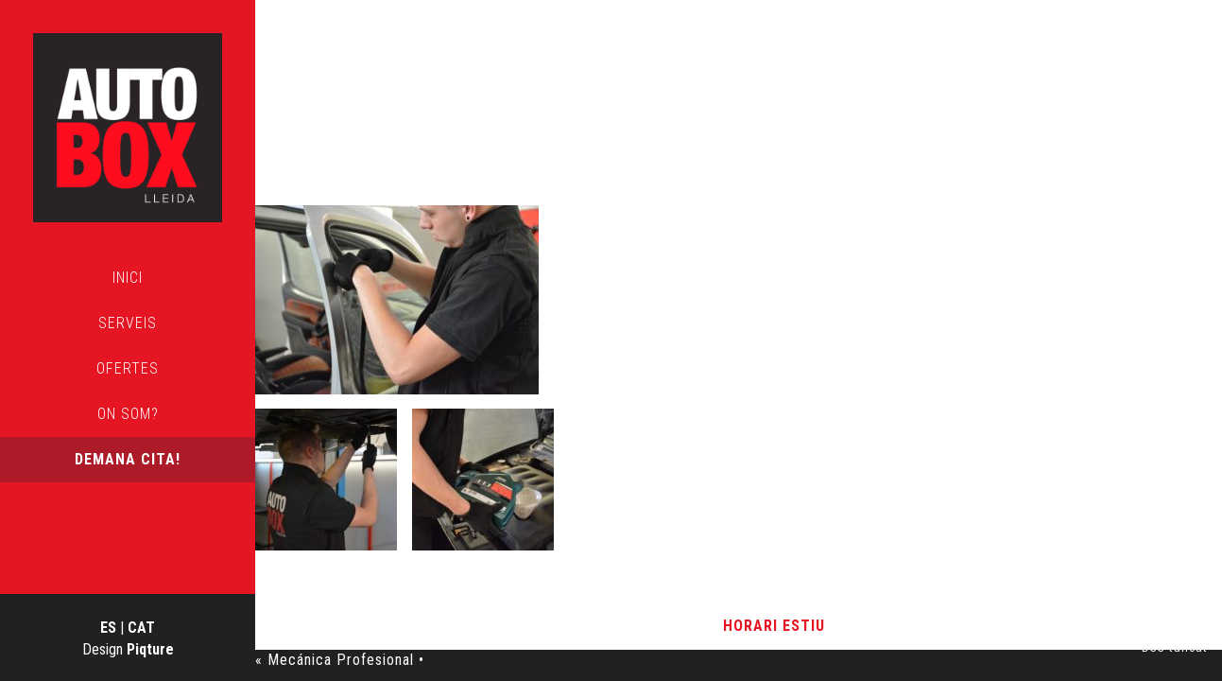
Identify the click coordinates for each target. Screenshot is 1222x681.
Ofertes (127, 368)
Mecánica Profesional (538, 145)
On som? (128, 414)
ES (108, 628)
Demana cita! (128, 459)
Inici (127, 278)
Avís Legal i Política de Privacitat (595, 626)
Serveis (127, 323)
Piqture (150, 649)
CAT (141, 628)
